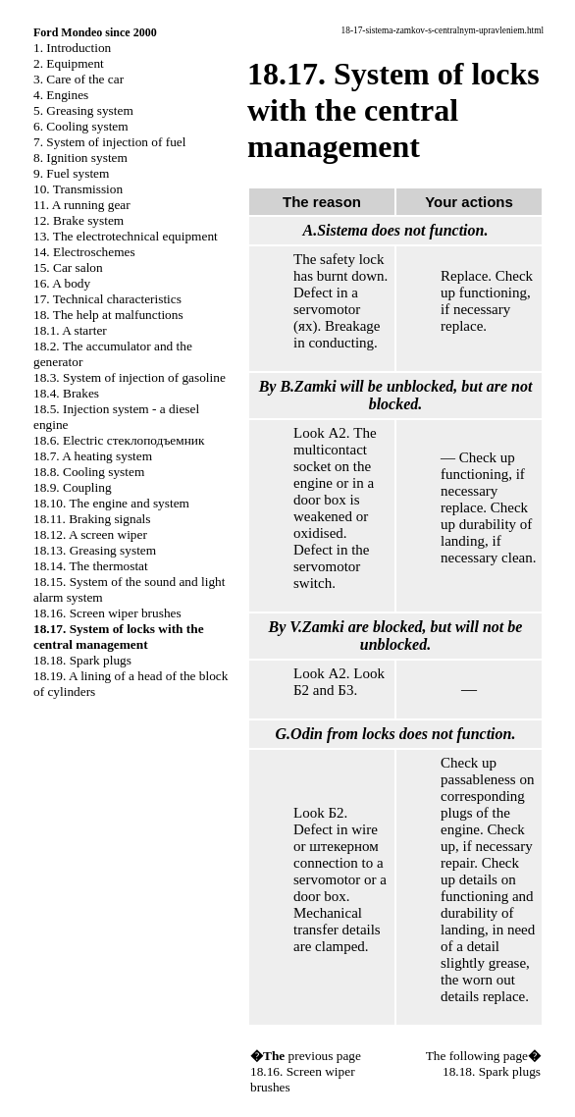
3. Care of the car (78, 79)
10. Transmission (78, 189)
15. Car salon (68, 267)
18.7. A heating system (92, 456)
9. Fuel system (71, 173)
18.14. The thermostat (90, 565)
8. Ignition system (80, 157)
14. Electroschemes (84, 251)
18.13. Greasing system (94, 550)
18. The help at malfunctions (108, 314)
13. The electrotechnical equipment (125, 236)
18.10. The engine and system (111, 503)
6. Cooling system (81, 126)
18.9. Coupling (72, 487)
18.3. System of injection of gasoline (129, 377)
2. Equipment (68, 63)
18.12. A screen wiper (90, 534)
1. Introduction (72, 47)
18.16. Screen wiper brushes (107, 613)
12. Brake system (78, 220)
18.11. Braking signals (91, 518)
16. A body (61, 283)
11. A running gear (82, 204)
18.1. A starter (70, 330)
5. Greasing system (83, 110)
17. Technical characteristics (107, 299)
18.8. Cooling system (88, 471)
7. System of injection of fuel (109, 141)
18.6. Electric (118, 440)
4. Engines (60, 94)
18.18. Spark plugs (82, 660)
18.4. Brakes (66, 393)
